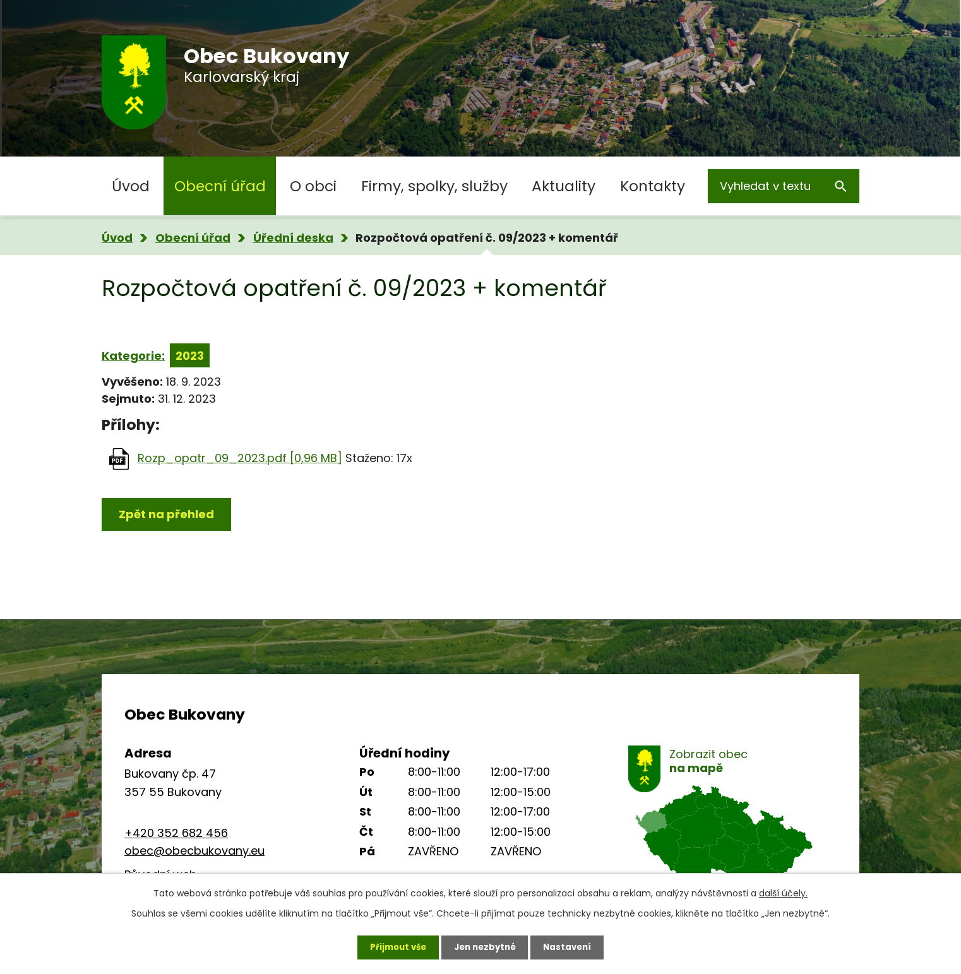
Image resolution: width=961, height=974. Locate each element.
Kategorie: (133, 356)
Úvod (131, 185)
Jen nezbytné (485, 945)
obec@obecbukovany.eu (194, 850)
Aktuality (563, 185)
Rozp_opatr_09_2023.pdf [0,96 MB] (240, 458)
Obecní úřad (220, 185)
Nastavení (572, 945)
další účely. (783, 890)
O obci (313, 185)
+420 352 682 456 (176, 833)
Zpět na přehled (166, 514)
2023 (190, 356)
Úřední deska (293, 238)
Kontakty (652, 185)
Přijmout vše (393, 945)
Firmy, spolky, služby (434, 185)
